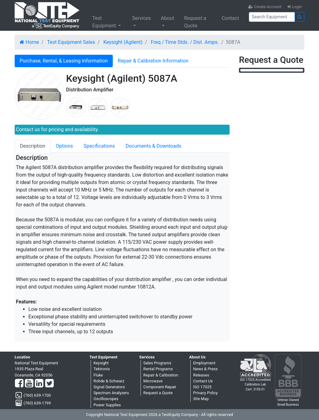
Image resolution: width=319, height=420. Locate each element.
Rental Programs (158, 369)
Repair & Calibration (160, 375)
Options (64, 146)
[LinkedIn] (39, 383)
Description (32, 146)
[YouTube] (29, 383)
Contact (230, 18)
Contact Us (203, 381)
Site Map (201, 398)
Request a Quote (195, 22)
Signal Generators (109, 387)
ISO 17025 (202, 387)
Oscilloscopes (105, 398)
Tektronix (101, 369)
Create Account (264, 6)
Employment (204, 363)
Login (295, 6)
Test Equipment (104, 22)
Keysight (101, 363)
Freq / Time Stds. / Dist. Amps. (185, 42)
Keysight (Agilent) (123, 42)
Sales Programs (157, 363)
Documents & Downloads (153, 146)
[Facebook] (19, 383)
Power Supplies (107, 405)
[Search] (272, 17)
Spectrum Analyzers (111, 392)
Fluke (98, 375)
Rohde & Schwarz (108, 381)
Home (29, 42)
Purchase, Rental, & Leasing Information (64, 61)
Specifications (99, 146)
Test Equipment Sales (71, 42)
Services (141, 18)
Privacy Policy (205, 392)
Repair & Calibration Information (153, 61)
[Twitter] (49, 383)
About (167, 18)
